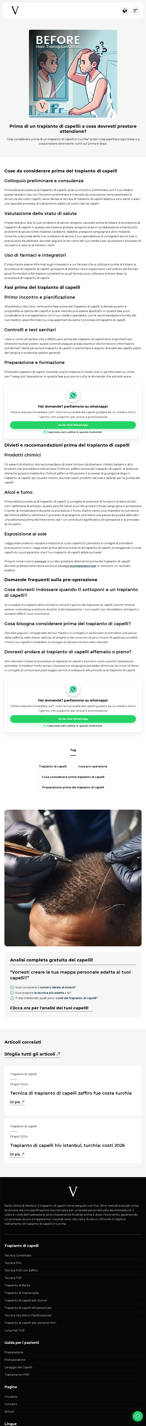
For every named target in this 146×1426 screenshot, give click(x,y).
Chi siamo (10, 1396)
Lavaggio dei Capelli (18, 1367)
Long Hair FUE (14, 1330)
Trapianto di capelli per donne (25, 1300)
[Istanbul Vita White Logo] (73, 1192)
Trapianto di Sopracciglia (21, 1293)
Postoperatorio (14, 1359)
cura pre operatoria (92, 766)
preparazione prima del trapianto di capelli (73, 787)
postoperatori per (83, 566)
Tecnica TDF (13, 1278)
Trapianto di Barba (17, 1285)
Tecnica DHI (12, 1263)
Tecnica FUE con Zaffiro (21, 1270)
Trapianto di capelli (23, 1074)
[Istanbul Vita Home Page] (15, 14)
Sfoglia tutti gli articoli (29, 1054)
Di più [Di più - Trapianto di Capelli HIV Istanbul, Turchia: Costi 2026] (17, 1154)
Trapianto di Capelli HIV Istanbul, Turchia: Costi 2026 (67, 1145)
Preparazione (13, 1352)
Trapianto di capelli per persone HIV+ (30, 1323)
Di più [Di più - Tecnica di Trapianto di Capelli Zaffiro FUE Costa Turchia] (17, 1102)
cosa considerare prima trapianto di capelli (73, 777)
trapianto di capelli (53, 766)
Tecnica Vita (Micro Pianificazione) (28, 1315)
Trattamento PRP (17, 1374)
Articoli (9, 1411)
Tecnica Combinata (17, 1255)
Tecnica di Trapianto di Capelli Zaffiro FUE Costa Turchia (71, 1093)
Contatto (10, 1404)
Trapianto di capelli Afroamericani (27, 1308)
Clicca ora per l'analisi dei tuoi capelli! (49, 1007)
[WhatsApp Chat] (138, 1416)
